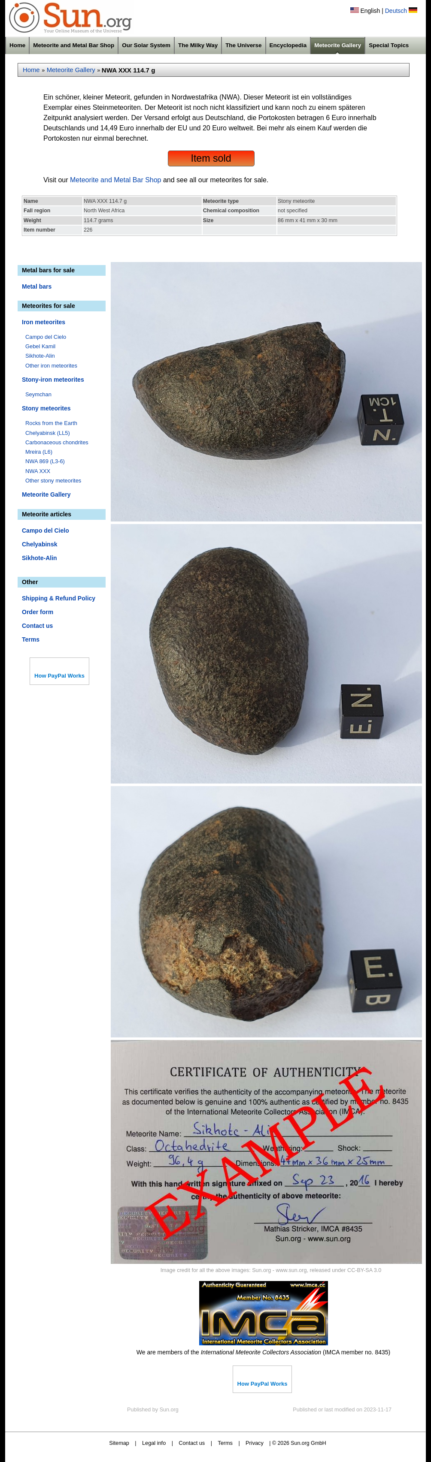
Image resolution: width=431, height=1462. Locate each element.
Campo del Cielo (45, 337)
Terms (30, 639)
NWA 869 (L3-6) (45, 461)
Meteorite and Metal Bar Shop (73, 45)
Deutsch (396, 10)
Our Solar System (146, 45)
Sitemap (119, 1443)
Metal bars (37, 286)
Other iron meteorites (51, 365)
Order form (37, 612)
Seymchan (38, 394)
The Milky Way (198, 45)
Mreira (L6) (38, 452)
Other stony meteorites (53, 480)
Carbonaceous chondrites (56, 442)
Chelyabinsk (39, 544)
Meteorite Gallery (337, 45)
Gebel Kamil (40, 346)
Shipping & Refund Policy (58, 598)
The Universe (243, 45)
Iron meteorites (43, 322)
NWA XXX (37, 471)
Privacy (255, 1443)
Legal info (154, 1443)
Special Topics (389, 45)
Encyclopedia (288, 45)
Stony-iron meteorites (53, 379)
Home (17, 45)
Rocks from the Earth (51, 423)
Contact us (37, 625)
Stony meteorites (46, 408)
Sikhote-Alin (40, 356)
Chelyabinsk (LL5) (47, 433)
